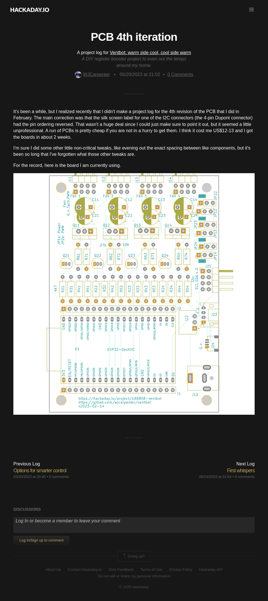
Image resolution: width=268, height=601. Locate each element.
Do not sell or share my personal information (134, 576)
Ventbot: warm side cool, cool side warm (150, 52)
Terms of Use (151, 569)
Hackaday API (210, 569)
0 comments (59, 477)
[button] (251, 9)
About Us (53, 569)
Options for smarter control (39, 470)
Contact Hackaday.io (85, 569)
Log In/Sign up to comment (41, 540)
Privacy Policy (180, 569)
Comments (180, 74)
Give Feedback (121, 569)
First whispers (241, 470)
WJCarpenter (92, 74)
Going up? (133, 556)
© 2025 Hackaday (134, 587)
